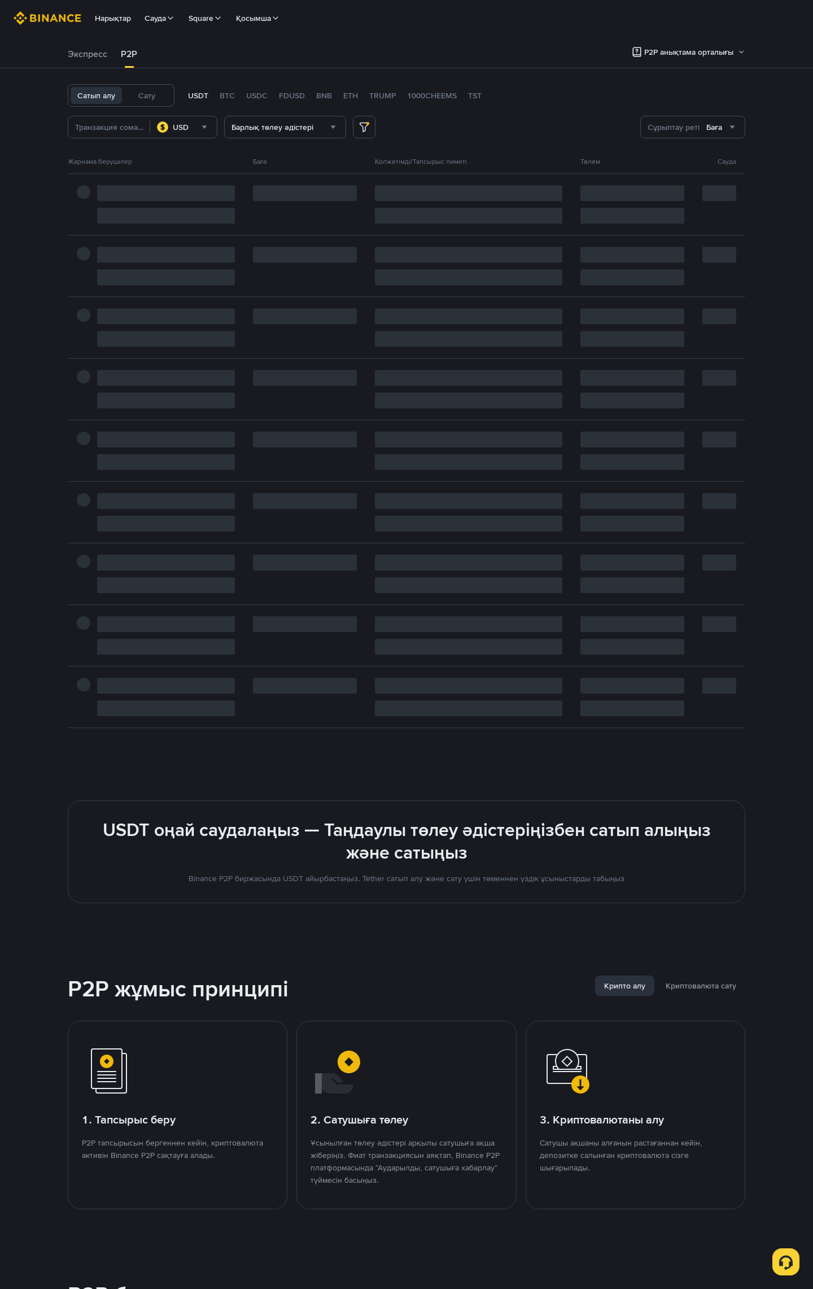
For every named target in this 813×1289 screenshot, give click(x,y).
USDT (198, 95)
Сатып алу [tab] (96, 95)
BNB (324, 95)
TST (475, 95)
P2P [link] (129, 54)
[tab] (87, 54)
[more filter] (364, 127)
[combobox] (183, 127)
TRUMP (382, 95)
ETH (350, 95)
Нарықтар (113, 18)
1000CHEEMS (432, 95)
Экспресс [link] (87, 54)
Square (205, 18)
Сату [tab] (146, 95)
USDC (257, 95)
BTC (227, 95)
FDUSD (292, 95)
